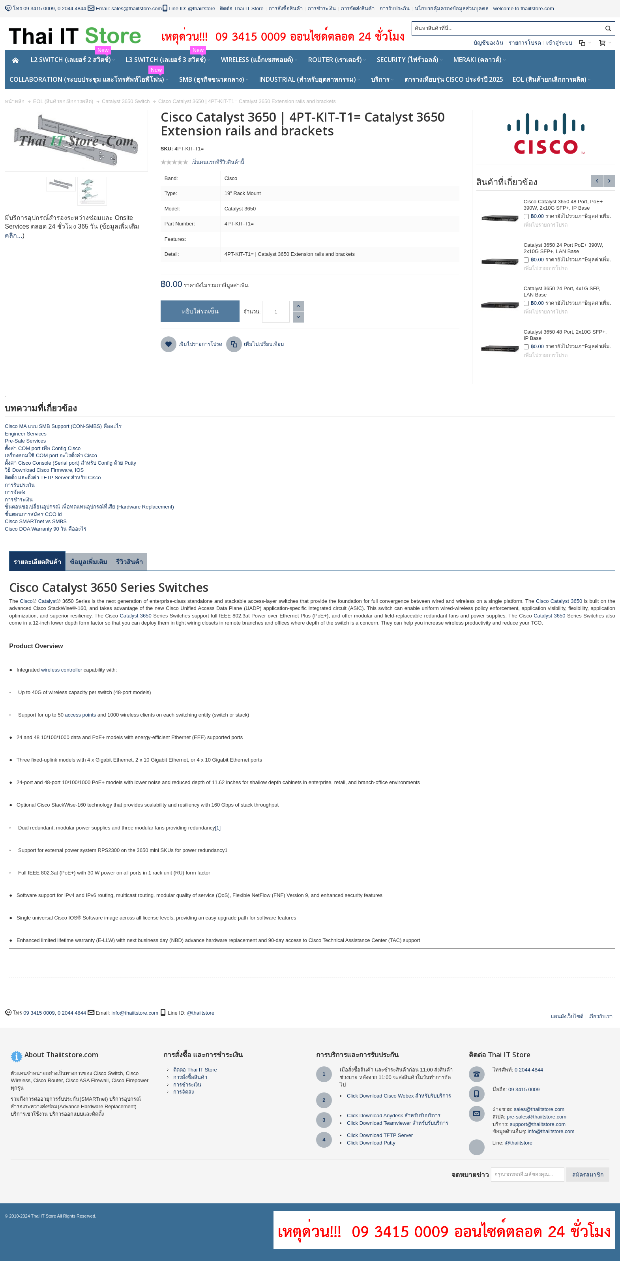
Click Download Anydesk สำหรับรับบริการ (393, 1115)
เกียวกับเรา (600, 1016)
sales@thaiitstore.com (136, 8)
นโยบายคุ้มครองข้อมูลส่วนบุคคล (452, 8)
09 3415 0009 (39, 8)
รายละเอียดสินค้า (37, 561)
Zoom (76, 140)
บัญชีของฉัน (489, 42)
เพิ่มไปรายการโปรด (546, 225)
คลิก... (13, 235)
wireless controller (61, 670)
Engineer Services (26, 434)
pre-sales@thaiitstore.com (536, 1117)
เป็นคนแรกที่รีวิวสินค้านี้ (217, 162)
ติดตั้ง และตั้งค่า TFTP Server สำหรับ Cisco (53, 477)
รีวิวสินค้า (129, 561)
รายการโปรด (525, 42)
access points (80, 715)
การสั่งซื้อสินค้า (286, 8)
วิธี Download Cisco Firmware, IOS (44, 470)
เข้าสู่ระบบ (559, 42)
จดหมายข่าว (470, 1174)
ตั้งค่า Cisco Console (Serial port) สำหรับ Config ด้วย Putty (70, 463)
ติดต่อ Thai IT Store (242, 8)
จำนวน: (252, 312)
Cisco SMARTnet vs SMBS (36, 521)
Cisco (26, 601)
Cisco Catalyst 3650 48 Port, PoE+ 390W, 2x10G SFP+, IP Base (563, 205)
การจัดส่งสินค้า (358, 8)
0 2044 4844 (72, 8)
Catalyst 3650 (566, 601)
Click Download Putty (371, 1143)
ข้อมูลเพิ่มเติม (88, 561)
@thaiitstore (201, 8)
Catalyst (47, 601)
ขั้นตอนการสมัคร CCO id (33, 514)
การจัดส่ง (15, 492)
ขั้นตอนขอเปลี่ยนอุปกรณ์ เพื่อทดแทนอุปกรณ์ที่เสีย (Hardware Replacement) (89, 507)
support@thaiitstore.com (538, 1124)
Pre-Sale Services (25, 441)
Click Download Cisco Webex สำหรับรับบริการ (399, 1096)
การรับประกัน (395, 8)
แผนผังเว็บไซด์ (567, 1016)
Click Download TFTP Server (380, 1135)
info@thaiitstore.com (134, 1013)
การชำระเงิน (322, 8)
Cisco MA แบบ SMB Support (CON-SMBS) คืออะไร (63, 426)
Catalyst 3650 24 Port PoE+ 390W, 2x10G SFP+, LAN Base (563, 248)
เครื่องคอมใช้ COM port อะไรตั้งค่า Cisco (51, 455)
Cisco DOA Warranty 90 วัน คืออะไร (45, 529)
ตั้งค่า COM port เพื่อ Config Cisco (43, 448)
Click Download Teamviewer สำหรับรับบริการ (397, 1123)
